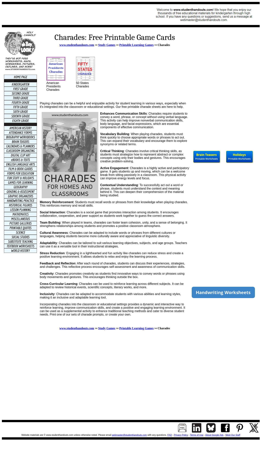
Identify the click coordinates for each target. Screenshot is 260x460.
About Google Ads (214, 435)
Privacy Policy (181, 435)
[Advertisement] (73, 14)
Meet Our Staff (232, 435)
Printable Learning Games (136, 45)
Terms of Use (196, 435)
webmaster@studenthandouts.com (129, 435)
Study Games (106, 45)
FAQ (169, 435)
